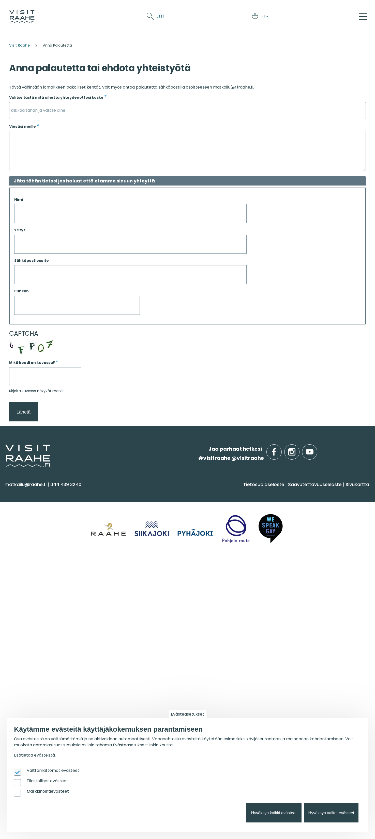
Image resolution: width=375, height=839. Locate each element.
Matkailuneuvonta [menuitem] (29, 587)
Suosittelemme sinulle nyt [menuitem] (320, 574)
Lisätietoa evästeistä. (35, 755)
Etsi (324, 16)
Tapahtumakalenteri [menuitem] (215, 587)
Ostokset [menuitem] (17, 546)
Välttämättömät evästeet (53, 770)
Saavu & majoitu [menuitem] (124, 493)
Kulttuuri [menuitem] (17, 525)
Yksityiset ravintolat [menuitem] (121, 587)
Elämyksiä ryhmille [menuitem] (121, 597)
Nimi (18, 199)
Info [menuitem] (13, 574)
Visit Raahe (19, 45)
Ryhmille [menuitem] (112, 574)
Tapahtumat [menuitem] (209, 574)
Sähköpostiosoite (31, 260)
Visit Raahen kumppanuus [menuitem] (39, 668)
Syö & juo (209, 17)
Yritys (19, 230)
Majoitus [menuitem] (109, 506)
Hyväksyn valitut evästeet (331, 813)
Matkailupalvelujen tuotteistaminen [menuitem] (30, 705)
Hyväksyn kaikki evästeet (274, 813)
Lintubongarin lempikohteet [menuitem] (315, 597)
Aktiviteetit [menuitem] (19, 516)
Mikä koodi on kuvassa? (32, 362)
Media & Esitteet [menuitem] (26, 617)
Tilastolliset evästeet (47, 781)
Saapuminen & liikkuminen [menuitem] (131, 516)
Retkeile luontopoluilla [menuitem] (308, 617)
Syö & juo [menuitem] (204, 493)
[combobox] (187, 110)
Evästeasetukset (187, 714)
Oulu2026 (287, 17)
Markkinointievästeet (48, 791)
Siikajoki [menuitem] (289, 506)
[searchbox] (187, 110)
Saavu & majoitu (179, 17)
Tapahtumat (260, 17)
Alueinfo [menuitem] (294, 493)
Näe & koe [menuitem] (22, 493)
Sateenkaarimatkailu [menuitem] (32, 636)
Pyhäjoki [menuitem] (291, 516)
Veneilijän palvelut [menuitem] (303, 607)
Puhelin (21, 291)
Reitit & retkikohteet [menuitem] (30, 555)
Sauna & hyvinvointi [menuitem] (30, 506)
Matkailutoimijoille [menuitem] (35, 655)
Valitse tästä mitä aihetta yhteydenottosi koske (56, 97)
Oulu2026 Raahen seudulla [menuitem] (314, 587)
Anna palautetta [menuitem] (28, 607)
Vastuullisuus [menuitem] (23, 626)
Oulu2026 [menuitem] (113, 655)
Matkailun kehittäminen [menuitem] (36, 678)
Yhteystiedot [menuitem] (22, 597)
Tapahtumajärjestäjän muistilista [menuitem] (35, 690)
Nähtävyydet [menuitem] (23, 536)
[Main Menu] (362, 16)
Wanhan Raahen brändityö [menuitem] (40, 717)
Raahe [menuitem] (289, 525)
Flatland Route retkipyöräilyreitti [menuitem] (319, 626)
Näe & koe (232, 17)
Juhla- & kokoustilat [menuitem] (123, 607)
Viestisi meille (22, 126)
